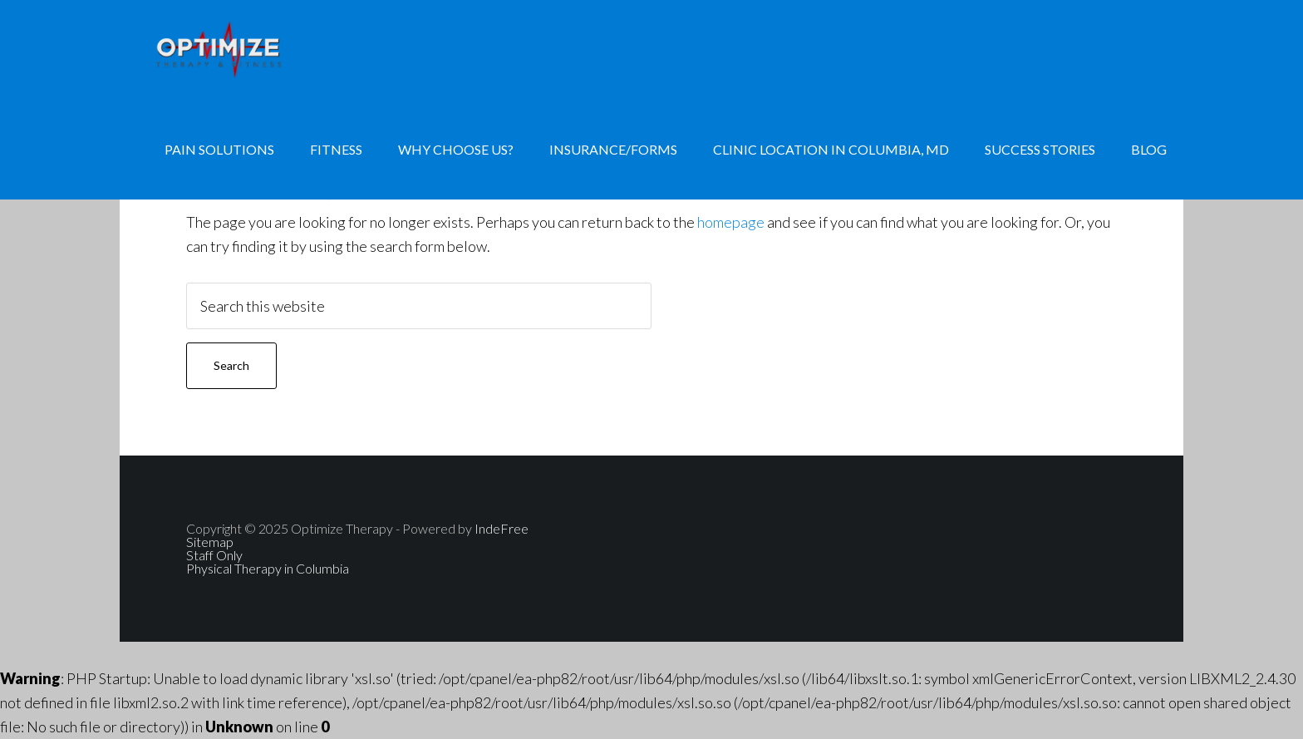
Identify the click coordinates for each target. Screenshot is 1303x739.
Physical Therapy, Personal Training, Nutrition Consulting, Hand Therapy (253, 50)
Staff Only (214, 555)
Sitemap (210, 541)
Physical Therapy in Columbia (267, 568)
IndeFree (501, 528)
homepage (731, 222)
